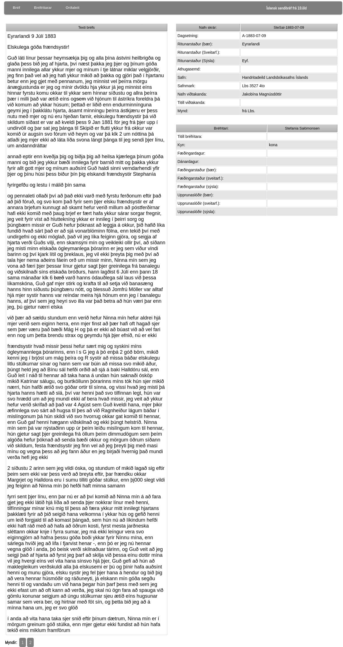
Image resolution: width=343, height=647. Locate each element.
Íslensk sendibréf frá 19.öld (286, 8)
